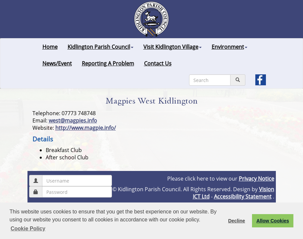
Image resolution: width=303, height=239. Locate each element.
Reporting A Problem (108, 63)
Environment (229, 46)
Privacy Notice (256, 178)
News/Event (57, 63)
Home (50, 46)
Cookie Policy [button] (28, 228)
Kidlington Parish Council (100, 46)
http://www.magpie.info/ (85, 127)
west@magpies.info (73, 120)
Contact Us (158, 63)
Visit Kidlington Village (172, 46)
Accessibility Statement (243, 196)
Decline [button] (236, 220)
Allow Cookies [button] (272, 220)
